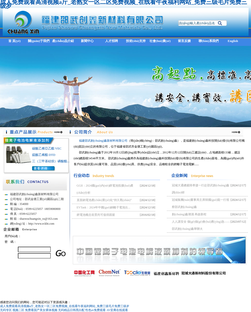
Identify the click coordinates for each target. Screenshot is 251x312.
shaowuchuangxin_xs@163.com (39, 218)
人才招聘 (111, 41)
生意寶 (179, 288)
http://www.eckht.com (41, 223)
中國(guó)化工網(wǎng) (134, 288)
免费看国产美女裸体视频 (41, 310)
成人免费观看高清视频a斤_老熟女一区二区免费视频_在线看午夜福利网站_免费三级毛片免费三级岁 (64, 306)
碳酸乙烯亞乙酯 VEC (47, 148)
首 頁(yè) (14, 41)
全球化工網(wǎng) (162, 288)
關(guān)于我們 (39, 41)
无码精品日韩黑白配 (71, 310)
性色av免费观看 (95, 310)
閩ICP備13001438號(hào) (225, 288)
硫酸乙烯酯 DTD (43, 155)
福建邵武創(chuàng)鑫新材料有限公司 (103, 140)
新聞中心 (87, 41)
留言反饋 (184, 41)
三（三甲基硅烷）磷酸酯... (51, 161)
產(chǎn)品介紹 (63, 41)
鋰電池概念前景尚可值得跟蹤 (96, 215)
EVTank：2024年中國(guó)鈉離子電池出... (103, 207)
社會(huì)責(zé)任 (160, 42)
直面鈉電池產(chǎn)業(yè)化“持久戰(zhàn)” (104, 200)
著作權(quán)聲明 (196, 288)
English (233, 41)
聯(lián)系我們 (209, 41)
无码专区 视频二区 (12, 310)
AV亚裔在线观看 (117, 310)
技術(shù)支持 (136, 41)
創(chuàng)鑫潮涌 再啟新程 (189, 214)
